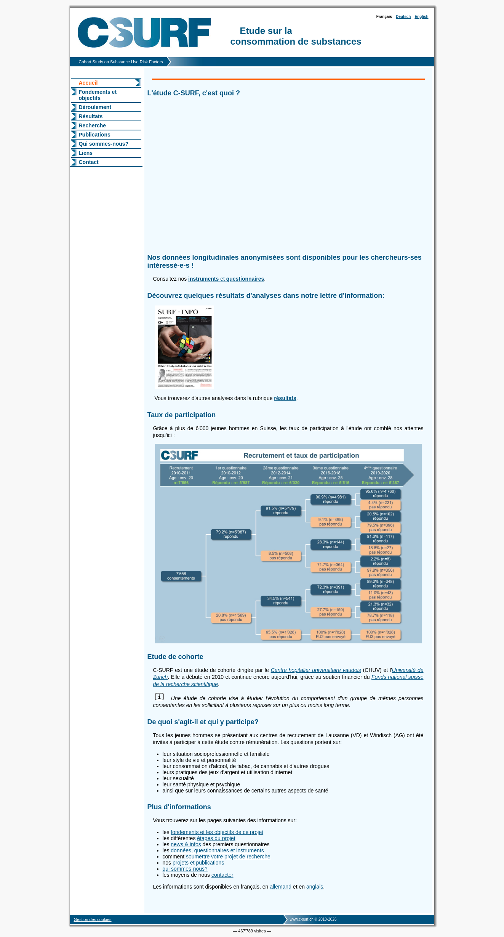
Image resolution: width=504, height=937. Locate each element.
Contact (89, 162)
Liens (86, 153)
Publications (94, 135)
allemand (280, 887)
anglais (314, 887)
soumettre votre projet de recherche (228, 856)
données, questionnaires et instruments (217, 850)
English (421, 16)
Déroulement (95, 107)
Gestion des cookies (93, 919)
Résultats (91, 116)
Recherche (92, 125)
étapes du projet (216, 838)
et (226, 279)
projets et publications (198, 863)
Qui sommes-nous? (104, 144)
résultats (285, 398)
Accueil (88, 83)
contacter (222, 875)
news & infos (186, 844)
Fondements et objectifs (98, 95)
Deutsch (403, 16)
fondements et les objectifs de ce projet (217, 832)
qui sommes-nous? (185, 869)
